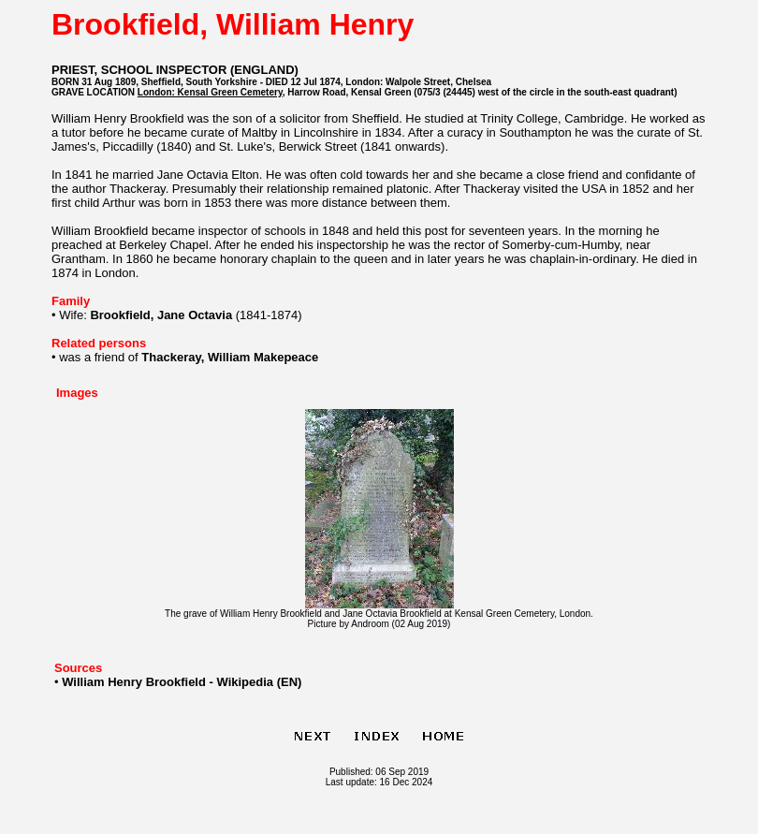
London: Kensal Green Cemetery (210, 92)
